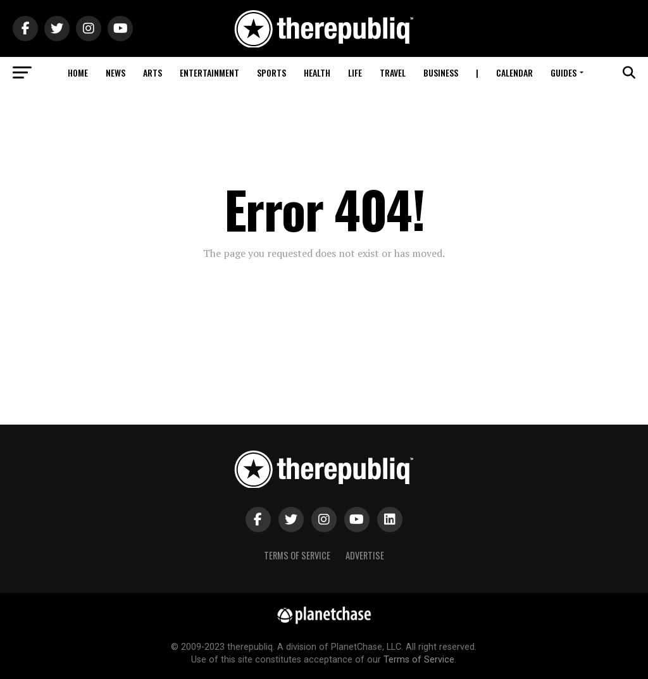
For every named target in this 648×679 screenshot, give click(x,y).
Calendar (514, 72)
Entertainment (209, 72)
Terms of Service (297, 555)
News (115, 72)
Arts (152, 72)
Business (440, 72)
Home (78, 72)
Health (317, 72)
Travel (393, 72)
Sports (271, 72)
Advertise (365, 555)
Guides (563, 72)
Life (355, 72)
